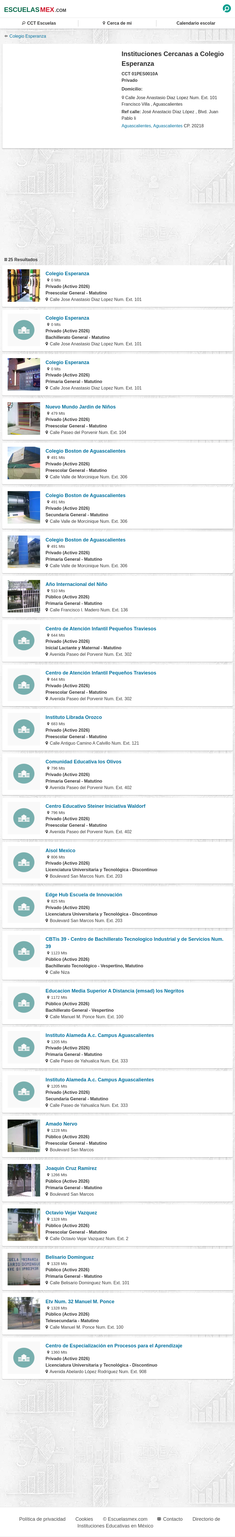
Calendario (195, 23)
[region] (62, 96)
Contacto (169, 1519)
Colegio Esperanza (25, 36)
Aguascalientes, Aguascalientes (152, 126)
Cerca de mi (117, 23)
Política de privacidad (42, 1519)
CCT (39, 23)
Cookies (84, 1519)
